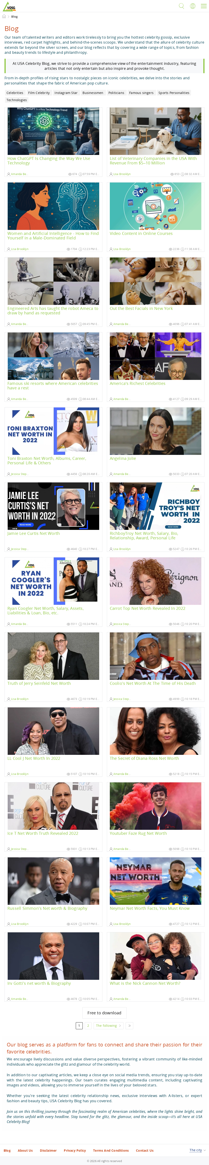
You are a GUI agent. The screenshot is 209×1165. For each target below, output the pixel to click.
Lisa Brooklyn (120, 174)
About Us (25, 1150)
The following (106, 1025)
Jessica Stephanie (20, 474)
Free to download (104, 1012)
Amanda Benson (19, 174)
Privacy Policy (75, 1150)
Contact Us (145, 1150)
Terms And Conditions (111, 1150)
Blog (7, 1150)
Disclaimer (48, 1150)
